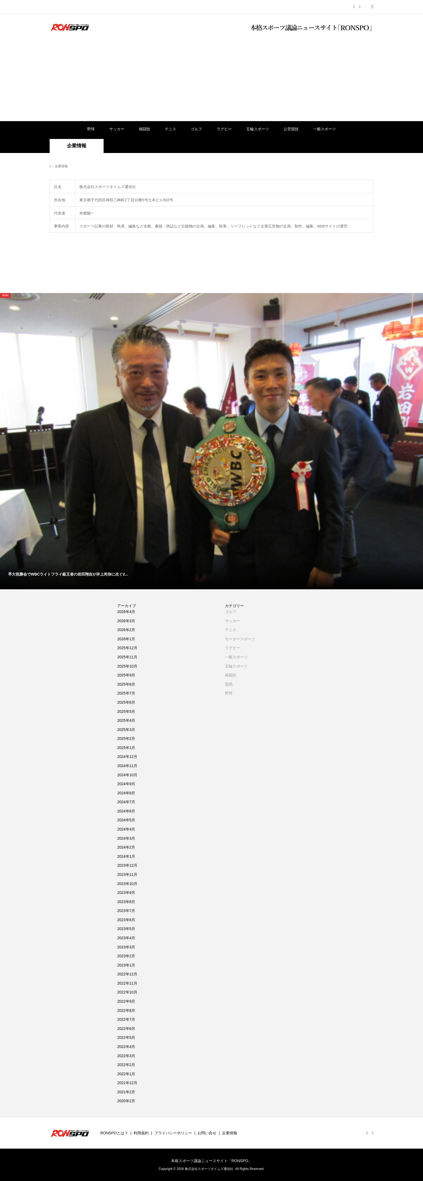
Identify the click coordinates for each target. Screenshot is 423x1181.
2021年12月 (127, 1083)
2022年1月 (126, 1074)
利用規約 (141, 1133)
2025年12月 (127, 648)
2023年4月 (126, 938)
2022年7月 (126, 1019)
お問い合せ (206, 1133)
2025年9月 (126, 675)
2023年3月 (126, 947)
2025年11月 (127, 657)
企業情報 (229, 1133)
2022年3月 (126, 1056)
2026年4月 (126, 612)
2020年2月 (126, 1101)
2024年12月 (127, 756)
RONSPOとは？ (114, 1133)
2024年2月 (126, 847)
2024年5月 (126, 820)
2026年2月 (126, 630)
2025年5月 (126, 711)
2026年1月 (126, 639)
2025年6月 (126, 702)
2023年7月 (126, 910)
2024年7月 (126, 802)
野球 (91, 129)
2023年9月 (126, 892)
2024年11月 (127, 766)
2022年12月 (127, 974)
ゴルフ (196, 129)
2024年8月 (126, 793)
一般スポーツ (324, 129)
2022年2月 (126, 1065)
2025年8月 (126, 684)
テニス (170, 129)
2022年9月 (126, 1001)
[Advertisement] (211, 80)
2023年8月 (126, 902)
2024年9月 (126, 784)
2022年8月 (126, 1010)
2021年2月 (126, 1092)
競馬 (229, 684)
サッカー (116, 129)
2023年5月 (126, 929)
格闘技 (144, 129)
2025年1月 (126, 748)
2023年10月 (127, 884)
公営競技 (291, 129)
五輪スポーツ (257, 129)
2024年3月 (126, 838)
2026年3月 (126, 621)
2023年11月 (127, 874)
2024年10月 (127, 775)
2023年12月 (127, 865)
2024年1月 (126, 856)
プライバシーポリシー (173, 1133)
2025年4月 (126, 720)
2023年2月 (126, 956)
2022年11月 (127, 983)
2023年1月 (126, 965)
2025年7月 (126, 693)
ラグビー (224, 129)
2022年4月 (126, 1046)
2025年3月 (126, 729)
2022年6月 (126, 1028)
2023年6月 (126, 920)
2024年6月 (126, 811)
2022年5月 (126, 1037)
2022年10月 (127, 992)
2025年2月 (126, 738)
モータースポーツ (240, 639)
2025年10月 (127, 666)
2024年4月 (126, 829)
